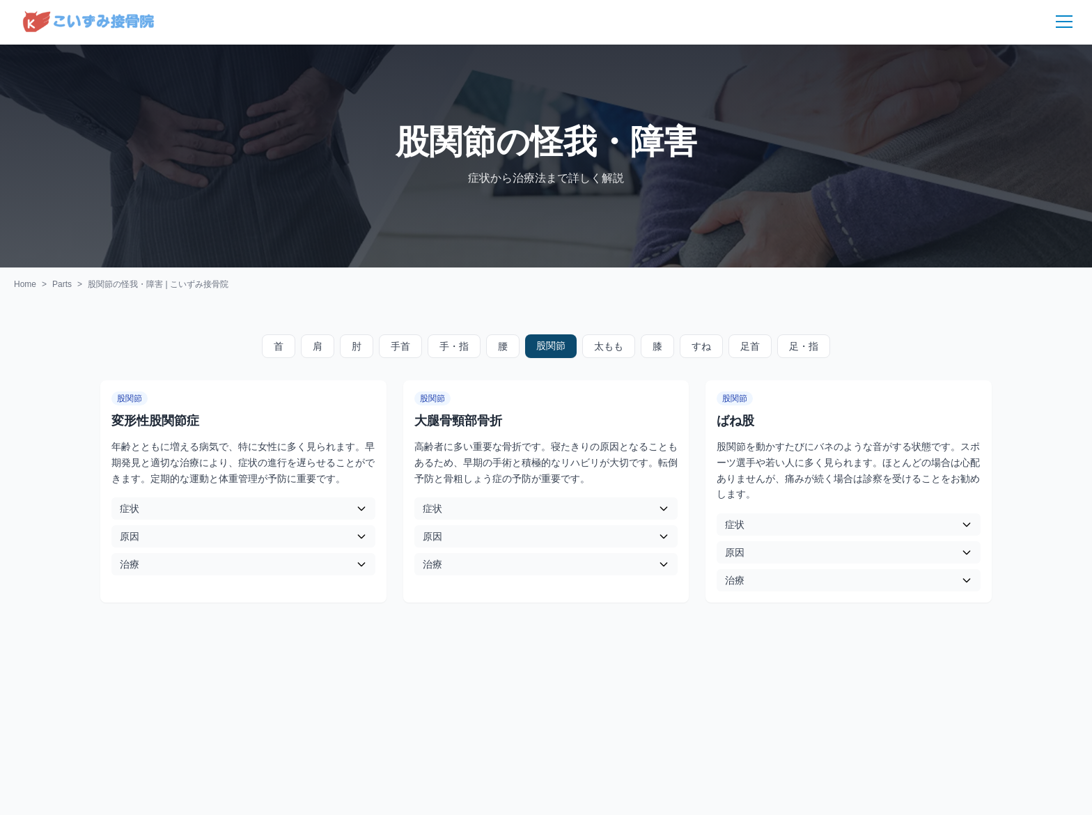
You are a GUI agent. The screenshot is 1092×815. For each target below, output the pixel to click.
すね (701, 346)
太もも (608, 346)
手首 (400, 346)
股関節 (551, 345)
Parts (62, 284)
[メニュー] (1056, 22)
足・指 (803, 346)
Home (25, 284)
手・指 (454, 346)
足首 (750, 346)
